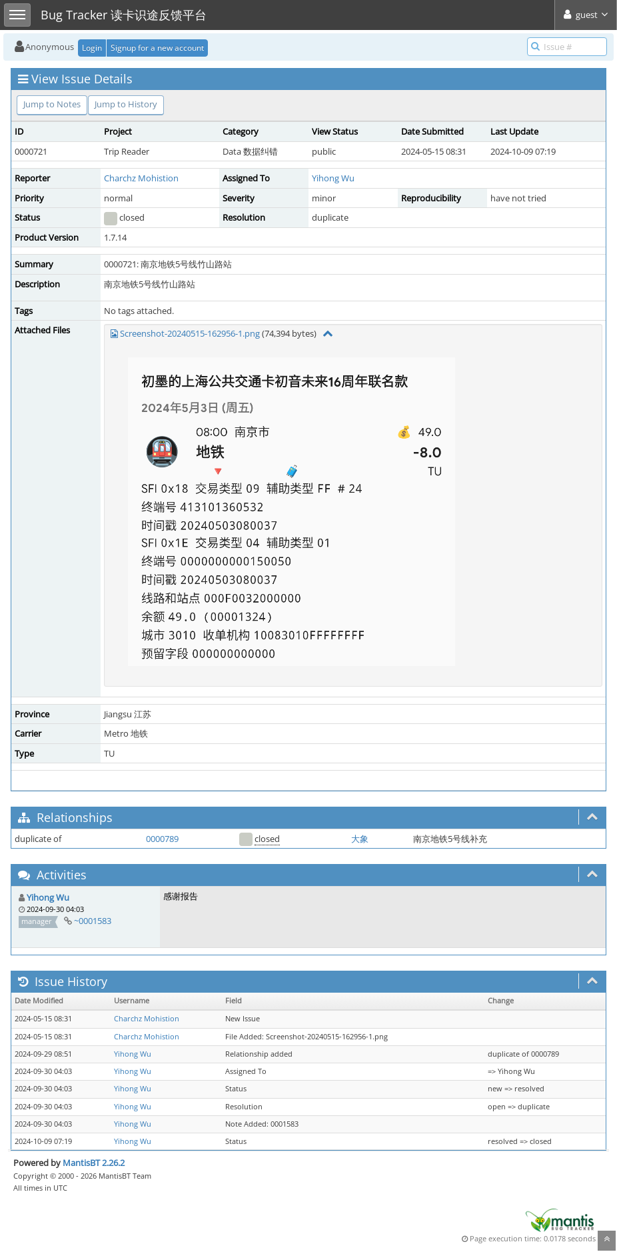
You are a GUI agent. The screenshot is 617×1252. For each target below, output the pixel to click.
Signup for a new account (157, 47)
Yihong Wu (333, 178)
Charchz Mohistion (141, 178)
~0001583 (92, 921)
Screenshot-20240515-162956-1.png (190, 333)
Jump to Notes (52, 104)
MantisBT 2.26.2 (94, 1163)
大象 (359, 839)
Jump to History (126, 104)
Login (92, 47)
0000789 (162, 839)
